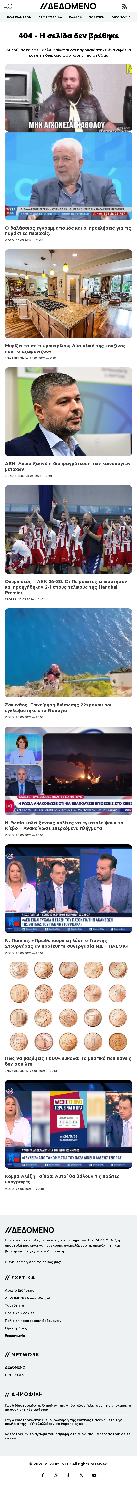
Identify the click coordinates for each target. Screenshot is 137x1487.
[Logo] (68, 6)
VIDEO (9, 240)
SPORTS (10, 599)
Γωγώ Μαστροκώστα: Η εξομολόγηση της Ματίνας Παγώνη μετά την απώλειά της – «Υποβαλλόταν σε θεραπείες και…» (63, 1422)
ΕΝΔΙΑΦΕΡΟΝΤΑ (16, 358)
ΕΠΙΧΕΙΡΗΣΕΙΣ (14, 475)
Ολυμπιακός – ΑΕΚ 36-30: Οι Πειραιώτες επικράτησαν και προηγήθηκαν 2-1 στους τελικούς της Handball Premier (66, 587)
